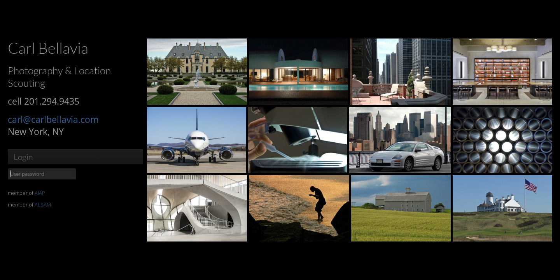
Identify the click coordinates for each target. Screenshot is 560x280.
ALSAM (43, 204)
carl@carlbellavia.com (53, 120)
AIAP (40, 192)
